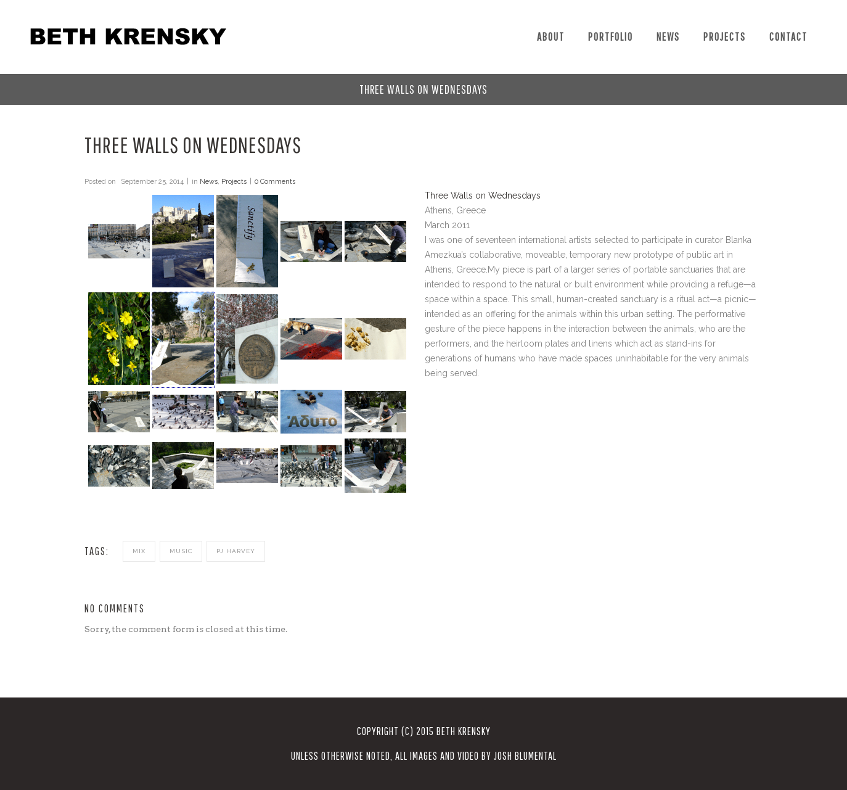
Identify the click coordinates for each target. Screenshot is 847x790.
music (181, 551)
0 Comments (275, 182)
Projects (234, 182)
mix (139, 551)
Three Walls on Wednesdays (483, 195)
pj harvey (235, 551)
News (209, 182)
